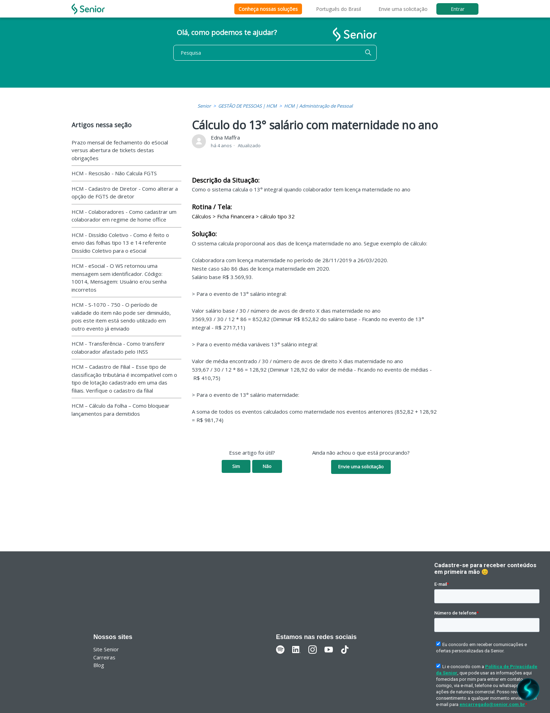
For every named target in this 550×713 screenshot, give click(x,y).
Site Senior (106, 649)
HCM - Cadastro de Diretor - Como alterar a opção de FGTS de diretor (125, 192)
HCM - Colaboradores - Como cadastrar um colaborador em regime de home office (124, 215)
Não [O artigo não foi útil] (267, 466)
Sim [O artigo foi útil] (236, 466)
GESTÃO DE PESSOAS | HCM (247, 106)
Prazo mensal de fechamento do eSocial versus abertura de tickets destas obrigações (120, 150)
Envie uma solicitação (403, 9)
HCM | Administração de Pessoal (318, 106)
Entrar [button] (457, 9)
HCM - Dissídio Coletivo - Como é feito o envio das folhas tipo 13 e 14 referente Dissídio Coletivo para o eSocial (120, 242)
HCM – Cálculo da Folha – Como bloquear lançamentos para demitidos (120, 409)
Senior (204, 106)
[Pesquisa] (275, 53)
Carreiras (104, 657)
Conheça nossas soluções (268, 9)
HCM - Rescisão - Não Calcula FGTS (114, 173)
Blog (98, 664)
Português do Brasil (338, 9)
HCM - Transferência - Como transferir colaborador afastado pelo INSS (118, 347)
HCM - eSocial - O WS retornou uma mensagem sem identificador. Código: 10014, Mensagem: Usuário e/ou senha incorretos (119, 277)
